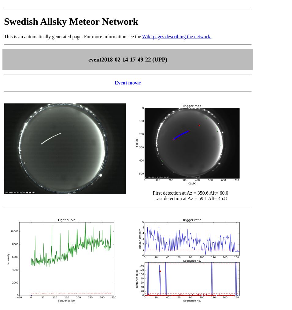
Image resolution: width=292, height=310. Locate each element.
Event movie (128, 82)
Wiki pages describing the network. (176, 36)
